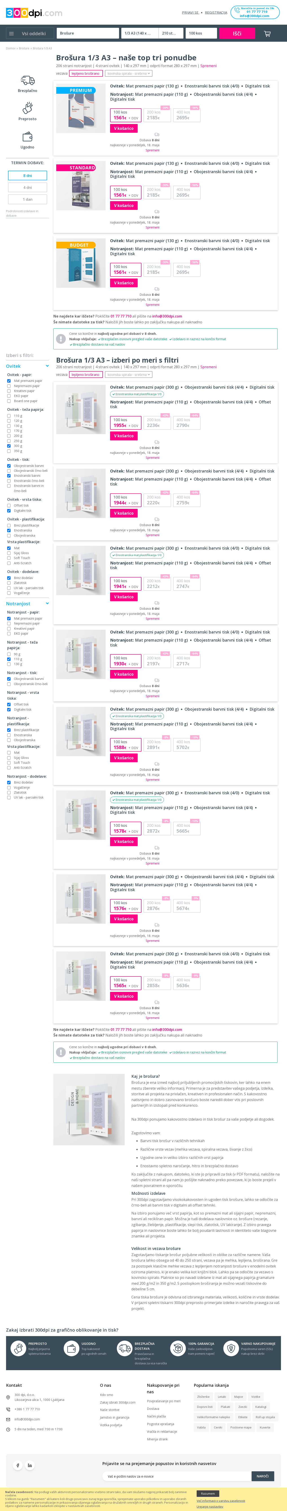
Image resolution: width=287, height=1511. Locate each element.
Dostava (153, 1408)
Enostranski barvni (27, 475)
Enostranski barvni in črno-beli (29, 488)
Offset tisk (21, 505)
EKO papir (21, 396)
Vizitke (255, 1397)
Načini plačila (156, 1416)
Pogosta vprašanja (160, 1424)
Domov (10, 48)
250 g (18, 441)
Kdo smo (106, 1395)
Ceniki (218, 1427)
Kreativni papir (24, 391)
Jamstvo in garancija (114, 1417)
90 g (17, 654)
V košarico (124, 128)
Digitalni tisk (22, 510)
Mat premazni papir (28, 381)
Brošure (24, 48)
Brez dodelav (23, 578)
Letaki (222, 1397)
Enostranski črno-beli (29, 481)
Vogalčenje (22, 593)
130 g (18, 426)
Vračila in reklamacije (162, 1431)
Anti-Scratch (22, 563)
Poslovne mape (241, 1427)
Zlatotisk (20, 583)
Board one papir (25, 401)
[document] (143, 1499)
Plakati (225, 1407)
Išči (237, 33)
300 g (18, 446)
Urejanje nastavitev (210, 1507)
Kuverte (265, 1427)
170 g (18, 431)
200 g (18, 435)
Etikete (243, 1417)
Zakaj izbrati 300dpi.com (117, 1402)
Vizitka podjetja (111, 1425)
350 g (18, 451)
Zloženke (203, 1397)
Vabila (201, 1427)
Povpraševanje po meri (163, 1401)
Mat (17, 548)
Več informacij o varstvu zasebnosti (221, 1501)
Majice (238, 1397)
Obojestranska (24, 535)
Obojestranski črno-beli (31, 470)
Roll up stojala (265, 1417)
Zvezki (242, 1407)
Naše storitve (110, 1410)
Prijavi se (190, 12)
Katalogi (260, 1407)
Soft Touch (22, 558)
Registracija (216, 12)
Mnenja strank (157, 1439)
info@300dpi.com (254, 16)
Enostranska (23, 530)
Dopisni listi (205, 1407)
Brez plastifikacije (26, 525)
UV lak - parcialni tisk (28, 588)
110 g (18, 416)
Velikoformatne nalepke (213, 1417)
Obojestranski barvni (29, 466)
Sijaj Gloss (21, 553)
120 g (18, 420)
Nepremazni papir (27, 386)
